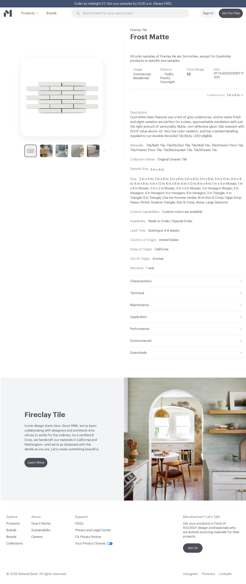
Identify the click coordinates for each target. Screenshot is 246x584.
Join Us (193, 548)
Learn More (36, 462)
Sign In (208, 13)
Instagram (190, 574)
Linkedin (225, 574)
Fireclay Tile (138, 30)
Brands (51, 13)
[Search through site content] (132, 13)
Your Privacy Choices (94, 543)
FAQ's (79, 523)
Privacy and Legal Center (93, 530)
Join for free (231, 13)
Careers (36, 536)
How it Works (41, 523)
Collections (14, 543)
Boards (11, 536)
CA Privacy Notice (88, 536)
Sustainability (40, 530)
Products (28, 13)
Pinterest (208, 574)
